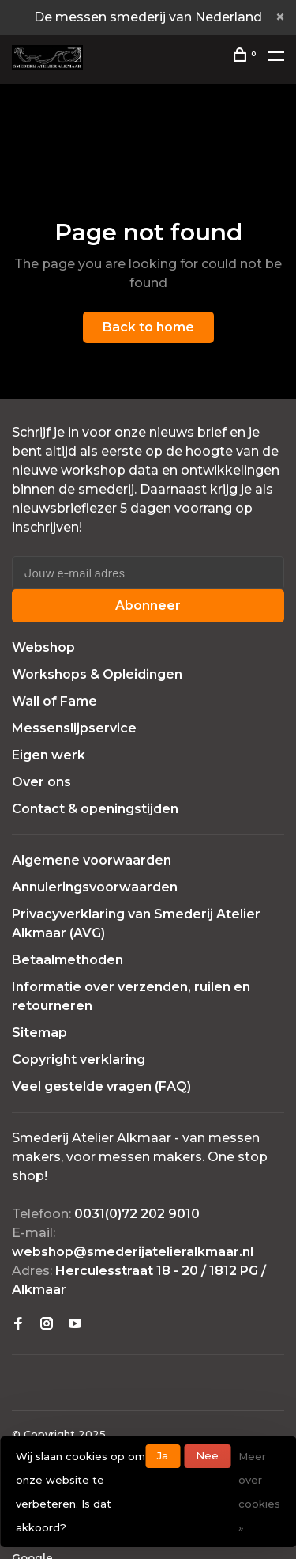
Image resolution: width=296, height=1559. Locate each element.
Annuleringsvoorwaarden (95, 887)
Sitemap (39, 1032)
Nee (207, 1455)
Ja (162, 1455)
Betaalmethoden (67, 959)
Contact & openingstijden (95, 808)
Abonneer (148, 605)
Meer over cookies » (259, 1492)
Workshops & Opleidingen (97, 674)
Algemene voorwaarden (91, 860)
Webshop (43, 647)
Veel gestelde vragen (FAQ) (101, 1086)
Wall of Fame (54, 701)
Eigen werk (48, 754)
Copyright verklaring (78, 1059)
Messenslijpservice (74, 728)
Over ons (41, 781)
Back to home (148, 327)
